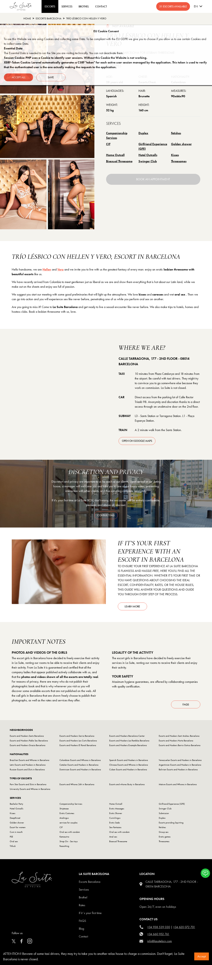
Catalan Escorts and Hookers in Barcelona (78, 764)
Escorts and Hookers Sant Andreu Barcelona (179, 735)
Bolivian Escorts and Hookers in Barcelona (178, 769)
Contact (83, 936)
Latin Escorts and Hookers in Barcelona (27, 764)
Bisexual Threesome (119, 161)
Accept (201, 956)
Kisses (175, 155)
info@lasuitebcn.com (159, 941)
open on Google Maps (137, 441)
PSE (11, 836)
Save (51, 77)
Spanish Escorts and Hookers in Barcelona (128, 760)
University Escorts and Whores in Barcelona (30, 789)
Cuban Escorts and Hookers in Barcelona (128, 769)
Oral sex (14, 841)
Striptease (64, 808)
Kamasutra (64, 836)
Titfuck (13, 846)
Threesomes (178, 161)
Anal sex (113, 836)
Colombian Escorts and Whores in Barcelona (80, 760)
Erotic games (164, 836)
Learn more (132, 606)
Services (66, 6)
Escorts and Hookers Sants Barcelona (27, 735)
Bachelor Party (16, 803)
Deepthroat (15, 817)
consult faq (106, 515)
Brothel (83, 897)
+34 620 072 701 (184, 927)
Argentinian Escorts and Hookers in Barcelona (180, 764)
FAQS (82, 921)
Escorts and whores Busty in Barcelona (127, 784)
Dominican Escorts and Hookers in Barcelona (80, 769)
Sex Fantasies (115, 827)
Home (27, 18)
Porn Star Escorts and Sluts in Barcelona (28, 784)
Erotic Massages (116, 808)
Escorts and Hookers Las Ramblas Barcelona (129, 740)
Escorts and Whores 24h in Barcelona (76, 784)
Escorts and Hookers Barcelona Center (127, 735)
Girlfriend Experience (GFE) (152, 146)
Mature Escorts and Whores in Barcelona (178, 784)
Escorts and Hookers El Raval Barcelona (77, 745)
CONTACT (101, 6)
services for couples (68, 822)
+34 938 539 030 (158, 927)
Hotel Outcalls (147, 155)
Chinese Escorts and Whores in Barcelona (128, 764)
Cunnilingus (114, 817)
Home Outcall (115, 155)
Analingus (64, 817)
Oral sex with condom (69, 832)
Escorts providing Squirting (171, 822)
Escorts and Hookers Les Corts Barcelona (78, 740)
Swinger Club (147, 161)
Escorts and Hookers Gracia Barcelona (27, 745)
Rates (82, 905)
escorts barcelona (48, 18)
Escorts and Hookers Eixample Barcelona (128, 745)
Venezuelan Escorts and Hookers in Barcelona (180, 760)
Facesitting (64, 846)
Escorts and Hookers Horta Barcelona (176, 740)
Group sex (163, 832)
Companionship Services (116, 135)
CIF (108, 144)
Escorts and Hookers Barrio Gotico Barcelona (179, 745)
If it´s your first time (90, 913)
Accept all (19, 77)
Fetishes (176, 133)
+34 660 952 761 (158, 934)
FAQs (186, 704)
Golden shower (181, 144)
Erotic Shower (115, 813)
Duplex (143, 133)
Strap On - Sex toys (68, 841)
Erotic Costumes (66, 813)
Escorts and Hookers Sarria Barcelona (76, 735)
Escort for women (18, 827)
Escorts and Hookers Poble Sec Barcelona (29, 740)
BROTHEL (84, 6)
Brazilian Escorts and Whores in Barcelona (29, 760)
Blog (81, 929)
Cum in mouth (16, 832)
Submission (164, 813)
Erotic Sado (114, 822)
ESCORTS (50, 6)
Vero (60, 269)
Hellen (47, 269)
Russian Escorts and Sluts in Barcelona (27, 769)
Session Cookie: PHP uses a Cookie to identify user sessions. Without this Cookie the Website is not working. (75, 58)
